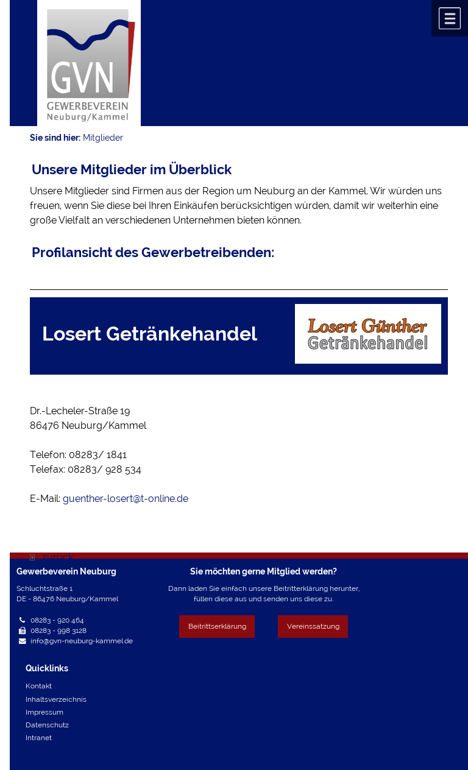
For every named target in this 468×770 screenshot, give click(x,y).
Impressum (44, 712)
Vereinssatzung (313, 626)
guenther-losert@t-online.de (125, 498)
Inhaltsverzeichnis (56, 699)
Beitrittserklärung (217, 626)
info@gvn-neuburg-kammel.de (81, 641)
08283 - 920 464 (57, 620)
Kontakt (39, 686)
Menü (450, 18)
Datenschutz (47, 725)
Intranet (39, 737)
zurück (51, 557)
